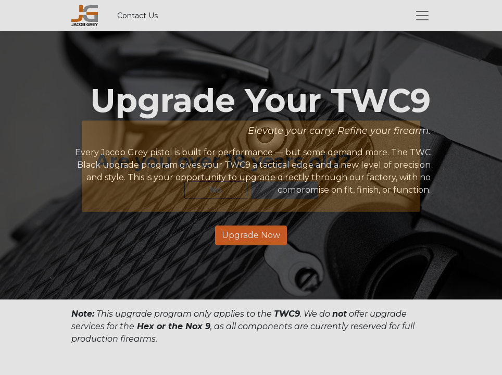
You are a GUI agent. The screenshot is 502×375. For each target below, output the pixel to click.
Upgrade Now (251, 235)
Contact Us (137, 15)
